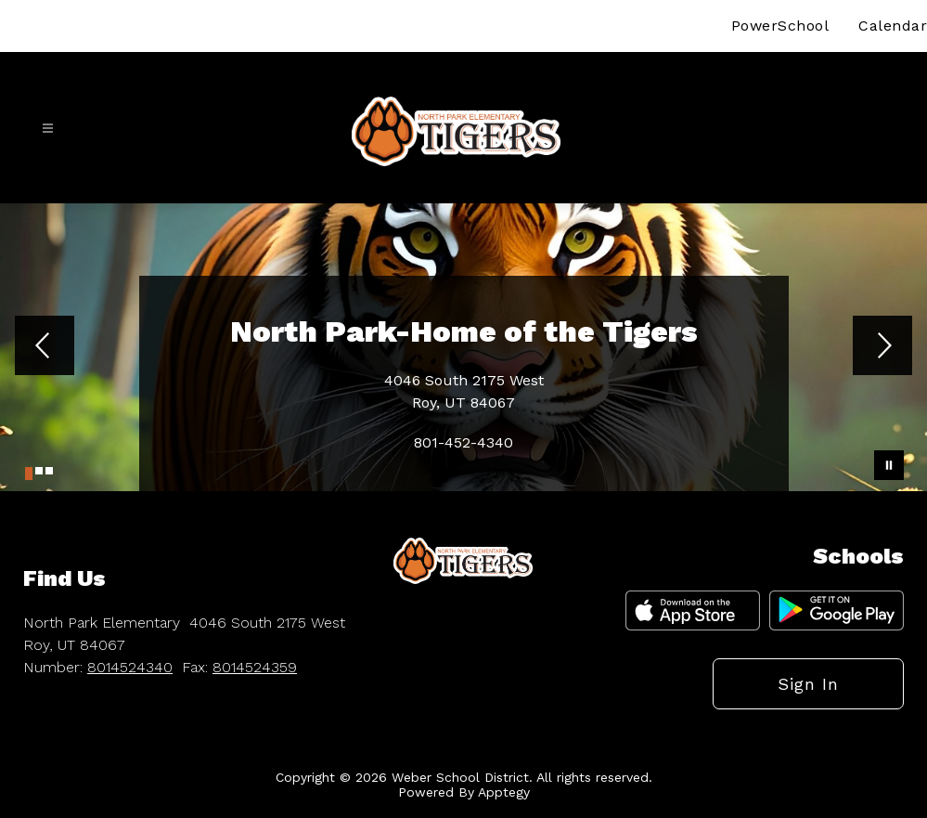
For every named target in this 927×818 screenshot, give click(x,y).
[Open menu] (47, 128)
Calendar (892, 25)
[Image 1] (28, 473)
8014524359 (254, 667)
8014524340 (130, 667)
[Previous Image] (44, 347)
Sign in (808, 684)
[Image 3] (49, 470)
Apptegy (504, 792)
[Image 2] (39, 470)
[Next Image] (882, 347)
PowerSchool (780, 25)
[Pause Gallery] (889, 465)
